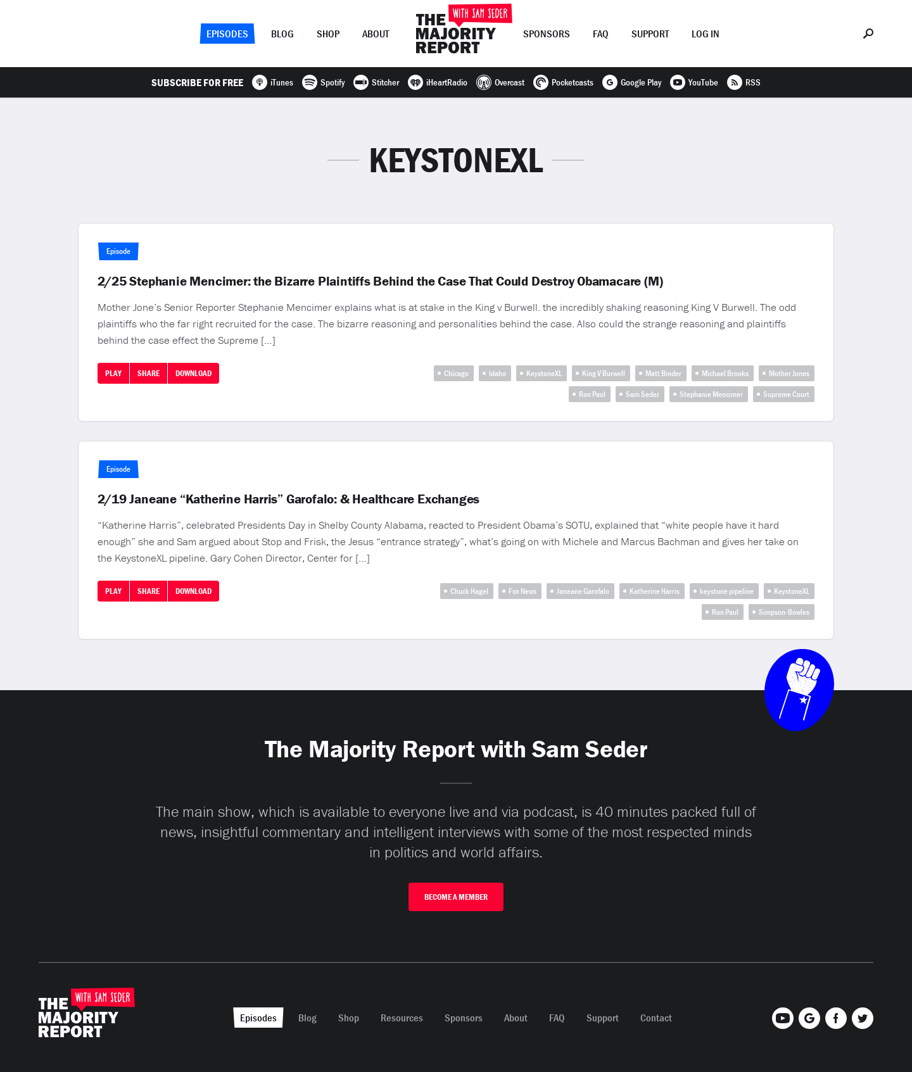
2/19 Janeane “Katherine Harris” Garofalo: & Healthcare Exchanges (289, 499)
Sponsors (546, 34)
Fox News (522, 591)
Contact (656, 1018)
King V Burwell (603, 373)
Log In (705, 34)
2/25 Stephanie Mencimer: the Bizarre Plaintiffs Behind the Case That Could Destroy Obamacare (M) (380, 281)
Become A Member (456, 897)
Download (193, 373)
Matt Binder (663, 373)
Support (650, 34)
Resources (402, 1018)
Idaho (497, 373)
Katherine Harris (655, 591)
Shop (328, 34)
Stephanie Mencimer (711, 394)
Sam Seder (642, 394)
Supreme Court (786, 394)
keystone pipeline (727, 591)
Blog (282, 34)
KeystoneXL (544, 373)
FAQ (601, 34)
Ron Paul (592, 394)
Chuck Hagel (469, 591)
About (375, 34)
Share (148, 373)
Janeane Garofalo (583, 591)
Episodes (227, 34)
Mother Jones (789, 373)
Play (113, 373)
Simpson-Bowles (784, 612)
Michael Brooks (725, 373)
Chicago (456, 373)
